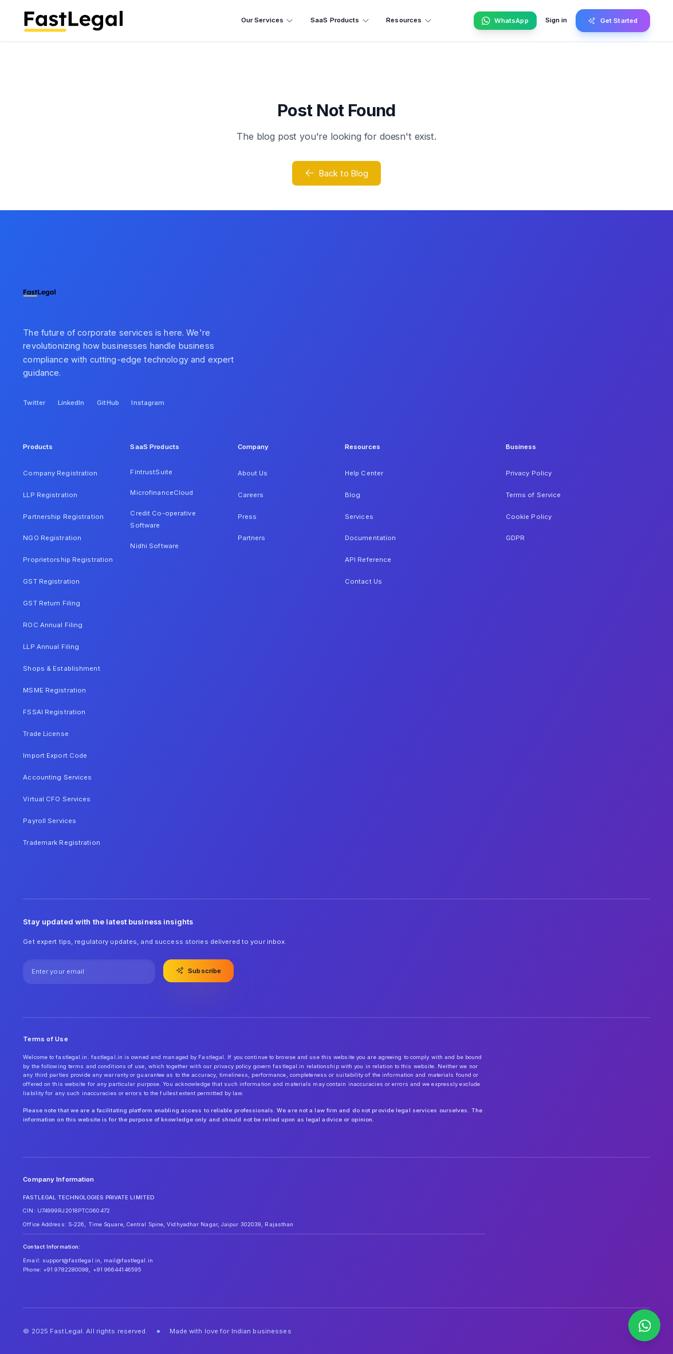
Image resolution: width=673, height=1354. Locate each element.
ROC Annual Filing (52, 625)
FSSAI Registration (54, 712)
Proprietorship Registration (68, 560)
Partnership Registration (63, 517)
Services (359, 517)
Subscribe (199, 970)
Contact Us (363, 581)
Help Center (364, 473)
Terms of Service (533, 495)
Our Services (267, 20)
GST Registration (51, 581)
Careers (251, 495)
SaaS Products (339, 20)
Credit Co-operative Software (162, 519)
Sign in (556, 20)
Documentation (370, 538)
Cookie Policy (529, 517)
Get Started (612, 21)
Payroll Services (49, 821)
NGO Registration (52, 538)
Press (247, 517)
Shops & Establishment (61, 668)
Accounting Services (57, 777)
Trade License (45, 734)
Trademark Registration (61, 843)
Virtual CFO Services (56, 799)
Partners (252, 538)
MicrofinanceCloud (161, 493)
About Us (253, 473)
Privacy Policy (529, 473)
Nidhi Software (154, 546)
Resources (409, 20)
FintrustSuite (151, 472)
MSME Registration (54, 690)
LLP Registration (50, 495)
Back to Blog (337, 173)
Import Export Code (55, 755)
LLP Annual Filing (51, 647)
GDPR (515, 538)
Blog (352, 495)
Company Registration (60, 473)
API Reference (368, 560)
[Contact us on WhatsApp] (644, 1325)
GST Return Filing (51, 603)
